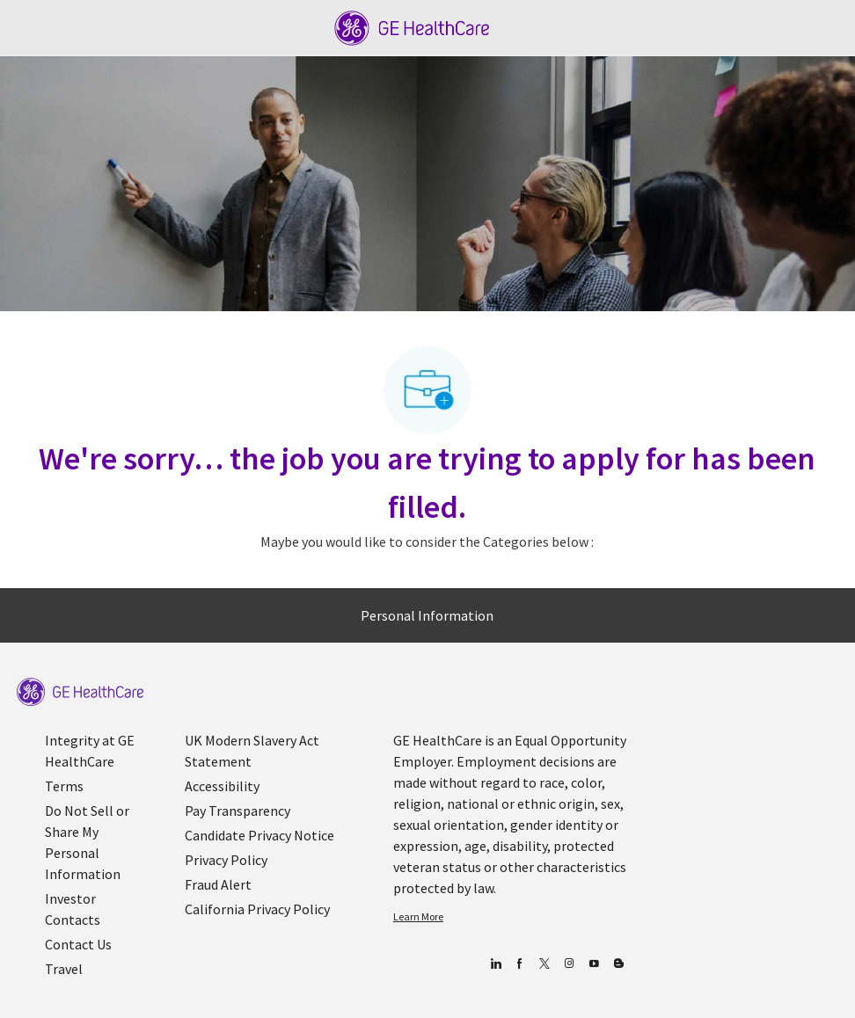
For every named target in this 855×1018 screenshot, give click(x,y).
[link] (80, 692)
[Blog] (569, 964)
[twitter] (544, 964)
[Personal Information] (427, 615)
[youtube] (593, 964)
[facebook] (519, 964)
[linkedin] (495, 964)
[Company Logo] (412, 26)
